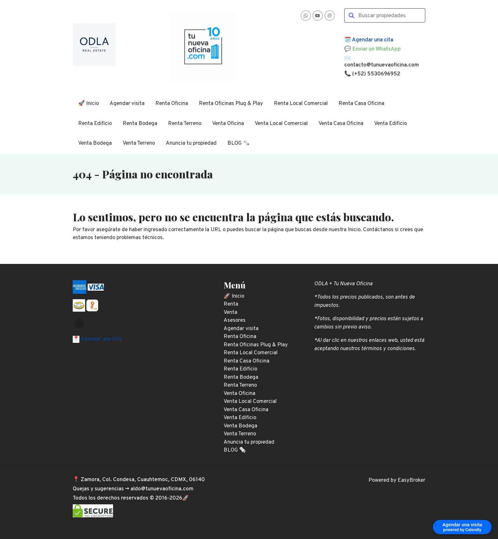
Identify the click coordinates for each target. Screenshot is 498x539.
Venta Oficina (228, 123)
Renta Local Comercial (301, 103)
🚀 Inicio (88, 103)
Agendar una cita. (101, 339)
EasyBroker (411, 480)
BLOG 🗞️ (238, 143)
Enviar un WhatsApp (376, 49)
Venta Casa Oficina (341, 123)
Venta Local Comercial (281, 123)
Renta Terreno (184, 123)
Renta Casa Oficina (361, 103)
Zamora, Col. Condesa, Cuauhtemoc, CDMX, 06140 (143, 479)
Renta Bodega (140, 123)
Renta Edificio (95, 123)
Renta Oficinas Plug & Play (231, 103)
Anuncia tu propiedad (191, 143)
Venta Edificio (390, 123)
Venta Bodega (95, 143)
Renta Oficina (171, 103)
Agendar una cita (372, 40)
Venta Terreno (139, 143)
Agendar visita (127, 103)
